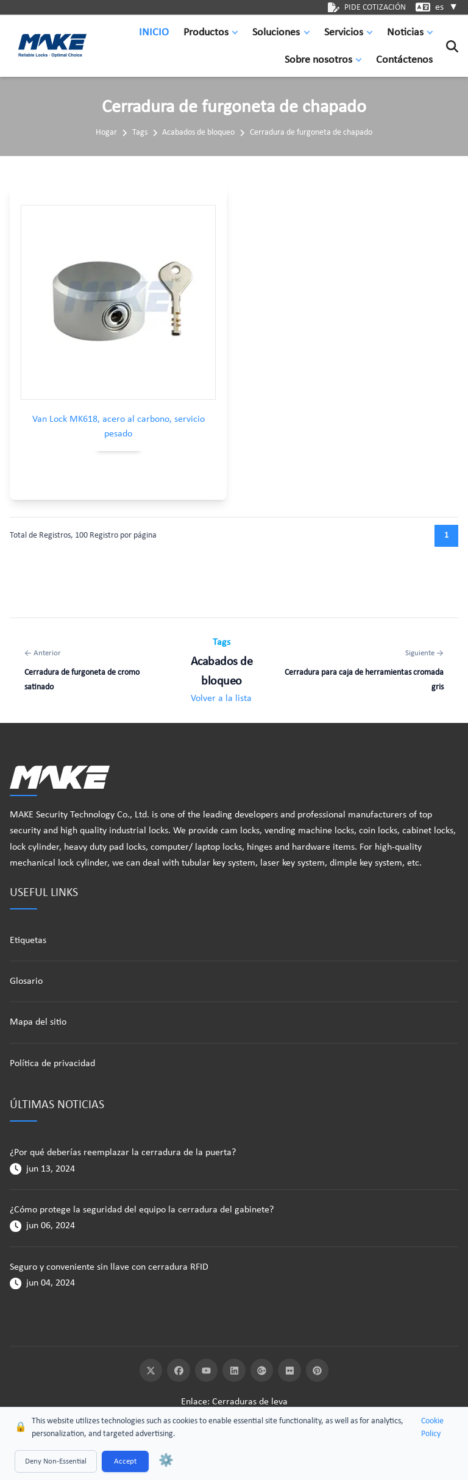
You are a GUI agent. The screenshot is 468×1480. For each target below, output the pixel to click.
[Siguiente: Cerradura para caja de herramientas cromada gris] (362, 670)
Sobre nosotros (318, 60)
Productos (206, 32)
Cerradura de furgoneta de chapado (311, 132)
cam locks (240, 831)
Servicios (343, 32)
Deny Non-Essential (56, 1461)
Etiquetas (28, 940)
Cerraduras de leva (250, 1402)
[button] (237, 32)
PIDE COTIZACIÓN (367, 7)
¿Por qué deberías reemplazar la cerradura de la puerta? (123, 1153)
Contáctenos (404, 60)
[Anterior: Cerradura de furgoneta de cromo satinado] (93, 670)
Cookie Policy (432, 1428)
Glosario (26, 981)
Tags (139, 132)
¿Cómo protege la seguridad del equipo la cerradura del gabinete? (142, 1210)
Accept (125, 1461)
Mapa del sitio (38, 1022)
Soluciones (276, 32)
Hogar (106, 132)
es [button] (446, 7)
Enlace (194, 1402)
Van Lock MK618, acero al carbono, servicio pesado (118, 426)
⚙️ (166, 1461)
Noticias (405, 32)
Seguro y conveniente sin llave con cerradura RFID (109, 1267)
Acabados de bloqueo (198, 132)
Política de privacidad (52, 1064)
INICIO (154, 32)
